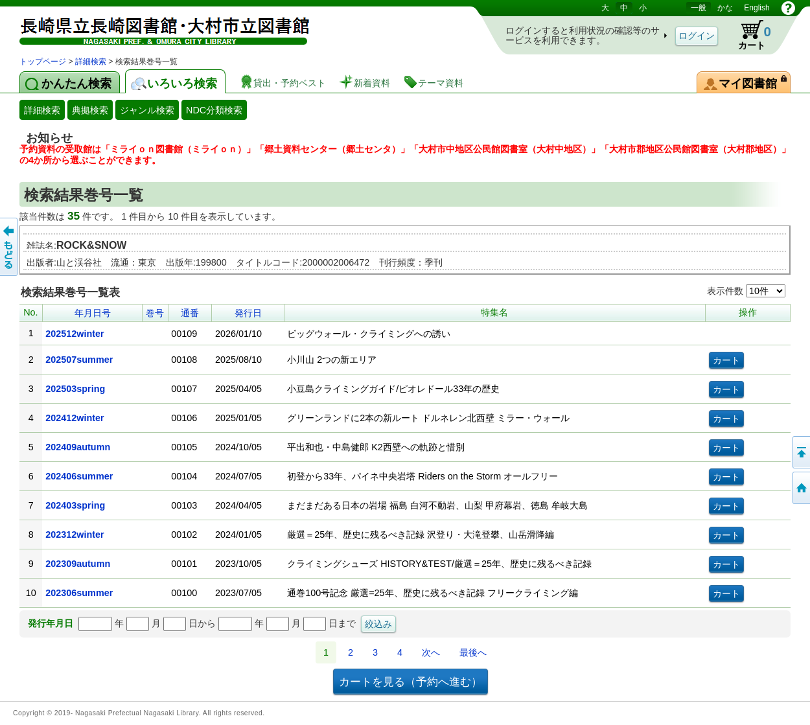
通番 (190, 313)
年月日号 (93, 313)
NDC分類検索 (214, 110)
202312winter (74, 534)
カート (748, 35)
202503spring (75, 389)
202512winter (74, 333)
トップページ (42, 61)
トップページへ (800, 488)
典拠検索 (90, 110)
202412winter (74, 418)
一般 (698, 7)
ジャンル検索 (147, 110)
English (756, 7)
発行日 (248, 313)
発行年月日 (50, 623)
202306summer (79, 593)
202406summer (79, 476)
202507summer (79, 359)
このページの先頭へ (800, 452)
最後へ (473, 652)
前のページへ (9, 247)
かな (725, 7)
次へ (431, 652)
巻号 (155, 313)
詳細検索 (90, 61)
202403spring (75, 505)
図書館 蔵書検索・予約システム (155, 27)
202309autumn (77, 563)
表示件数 (746, 291)
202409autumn (77, 447)
